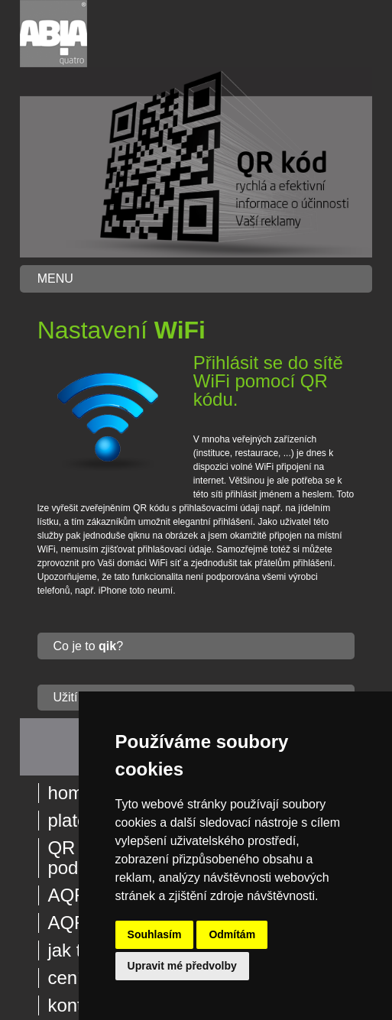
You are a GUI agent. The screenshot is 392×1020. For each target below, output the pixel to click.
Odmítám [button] (232, 934)
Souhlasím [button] (155, 934)
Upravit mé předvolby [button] (182, 966)
